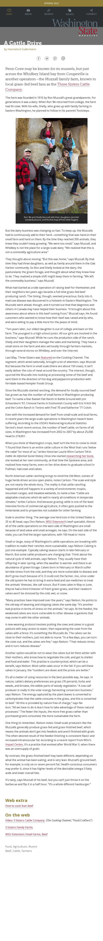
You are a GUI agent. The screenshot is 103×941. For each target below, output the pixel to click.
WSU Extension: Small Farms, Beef (26, 834)
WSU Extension (55, 521)
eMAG (9, 12)
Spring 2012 (51, 3)
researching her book (79, 456)
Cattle (16, 851)
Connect (91, 12)
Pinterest (55, 59)
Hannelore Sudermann (22, 49)
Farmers (26, 851)
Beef (8, 851)
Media (28, 12)
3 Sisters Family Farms (19, 827)
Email (63, 59)
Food (8, 846)
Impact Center (14, 744)
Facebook (38, 59)
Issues (70, 12)
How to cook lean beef (19, 806)
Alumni (32, 846)
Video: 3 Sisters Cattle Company (25, 820)
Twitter (46, 59)
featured (46, 357)
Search (48, 12)
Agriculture (20, 846)
